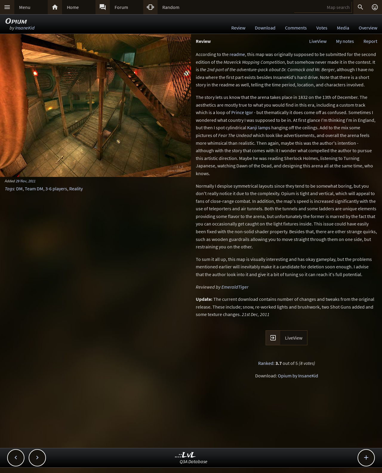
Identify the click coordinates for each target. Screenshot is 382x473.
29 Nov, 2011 (26, 180)
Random (170, 7)
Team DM (34, 189)
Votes (321, 28)
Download (265, 28)
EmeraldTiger (234, 287)
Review (238, 28)
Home (73, 7)
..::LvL (185, 455)
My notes (345, 41)
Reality (76, 189)
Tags (9, 189)
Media (343, 28)
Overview (368, 28)
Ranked (265, 363)
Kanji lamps (258, 127)
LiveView (317, 41)
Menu (24, 7)
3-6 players (56, 189)
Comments (296, 28)
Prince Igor (242, 112)
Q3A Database (193, 461)
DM (19, 189)
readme (237, 54)
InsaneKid (25, 28)
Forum (121, 7)
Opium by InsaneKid (298, 376)
